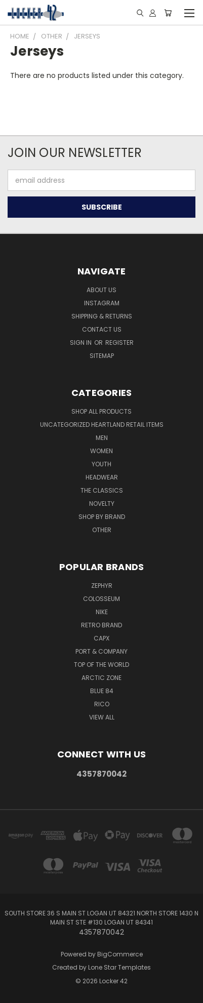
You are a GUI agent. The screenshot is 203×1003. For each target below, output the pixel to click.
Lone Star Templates (119, 967)
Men (102, 437)
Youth (101, 464)
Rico (101, 704)
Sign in (81, 342)
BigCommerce (120, 954)
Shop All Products (101, 411)
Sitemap (102, 355)
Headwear (102, 477)
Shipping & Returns (101, 316)
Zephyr (101, 585)
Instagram (101, 303)
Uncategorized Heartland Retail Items (102, 424)
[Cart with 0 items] (168, 13)
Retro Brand (101, 625)
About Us (101, 290)
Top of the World (101, 664)
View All (101, 717)
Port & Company (101, 651)
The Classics (101, 490)
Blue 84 (101, 691)
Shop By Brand (101, 516)
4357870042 (101, 774)
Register (119, 342)
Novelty (101, 503)
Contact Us (101, 329)
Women (101, 451)
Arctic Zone (101, 677)
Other (101, 530)
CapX (101, 638)
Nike (102, 612)
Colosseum (101, 598)
